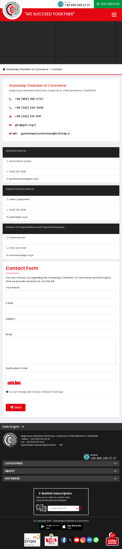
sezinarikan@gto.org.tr (21, 255)
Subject (10, 318)
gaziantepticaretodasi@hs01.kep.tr (45, 133)
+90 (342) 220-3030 (29, 108)
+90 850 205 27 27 (76, 5)
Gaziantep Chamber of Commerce (25, 69)
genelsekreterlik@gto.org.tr (24, 179)
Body (9, 334)
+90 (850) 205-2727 (29, 99)
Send (15, 407)
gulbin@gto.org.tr (18, 217)
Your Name (12, 287)
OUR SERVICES (108, 4)
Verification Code (16, 368)
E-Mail (9, 303)
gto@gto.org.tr (25, 125)
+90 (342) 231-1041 (28, 116)
